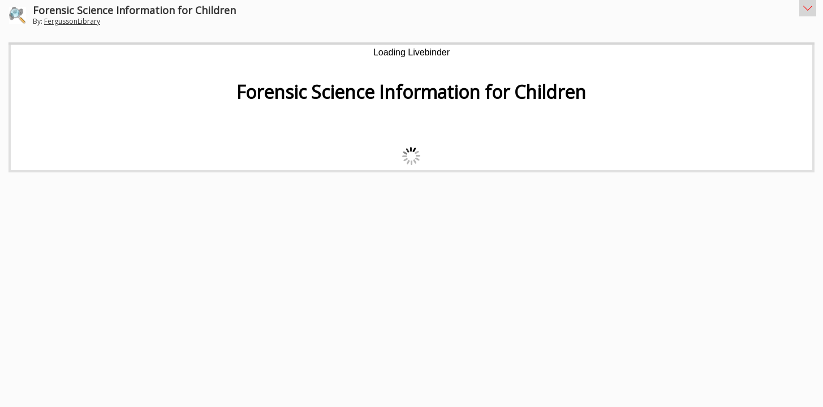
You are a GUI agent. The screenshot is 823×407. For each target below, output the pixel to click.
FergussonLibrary (72, 21)
